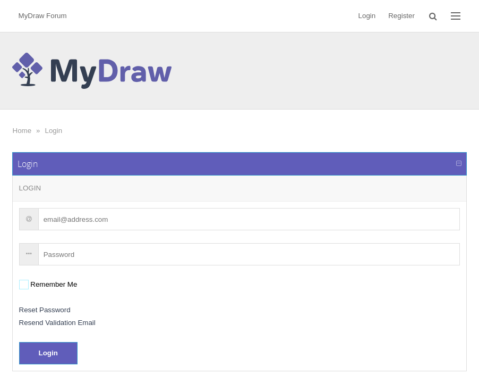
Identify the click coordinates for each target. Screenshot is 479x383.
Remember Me (53, 284)
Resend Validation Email (57, 323)
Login (54, 131)
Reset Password (45, 310)
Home (22, 131)
